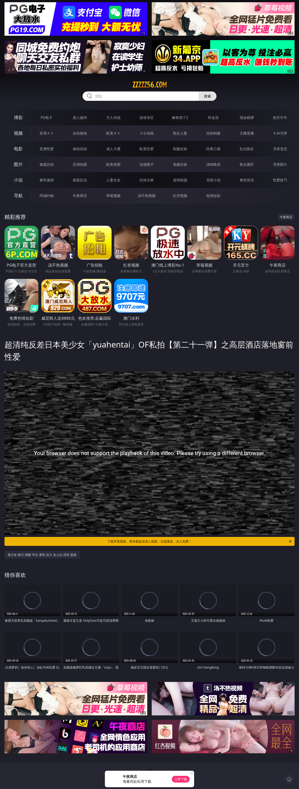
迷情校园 (180, 180)
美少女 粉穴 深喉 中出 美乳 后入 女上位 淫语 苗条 (42, 555)
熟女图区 (247, 164)
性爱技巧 (280, 180)
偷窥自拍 (46, 164)
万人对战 (113, 117)
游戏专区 (146, 117)
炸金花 (213, 117)
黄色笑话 (247, 180)
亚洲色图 (80, 164)
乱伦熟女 (247, 148)
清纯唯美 (213, 164)
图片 (18, 164)
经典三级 (213, 148)
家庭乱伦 (80, 180)
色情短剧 (213, 195)
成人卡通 (113, 148)
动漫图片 (146, 164)
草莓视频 (113, 195)
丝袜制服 (213, 133)
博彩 (18, 117)
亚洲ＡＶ (46, 133)
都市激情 (46, 180)
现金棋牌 (247, 117)
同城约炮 (46, 195)
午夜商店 (80, 195)
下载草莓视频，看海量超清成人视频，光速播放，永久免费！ (199, 541)
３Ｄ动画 (146, 133)
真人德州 (80, 117)
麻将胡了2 (180, 117)
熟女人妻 (180, 133)
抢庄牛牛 (280, 117)
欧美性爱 (146, 148)
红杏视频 (180, 195)
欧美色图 (113, 164)
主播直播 (247, 133)
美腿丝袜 (180, 164)
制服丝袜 (180, 148)
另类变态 (280, 148)
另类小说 (213, 180)
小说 (18, 180)
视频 (18, 133)
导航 (18, 196)
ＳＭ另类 (280, 133)
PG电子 (46, 117)
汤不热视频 (147, 195)
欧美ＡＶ (113, 133)
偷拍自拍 (80, 148)
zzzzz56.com (149, 84)
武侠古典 (146, 180)
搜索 (207, 96)
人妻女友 (113, 180)
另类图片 (280, 164)
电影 (18, 149)
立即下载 (180, 779)
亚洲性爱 (46, 148)
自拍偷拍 (80, 133)
